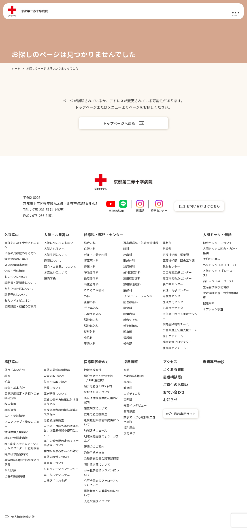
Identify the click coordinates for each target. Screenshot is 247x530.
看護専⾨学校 (213, 361)
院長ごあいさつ (14, 370)
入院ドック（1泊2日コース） (219, 273)
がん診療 (10, 470)
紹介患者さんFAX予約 (98, 386)
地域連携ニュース (95, 430)
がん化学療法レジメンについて (101, 472)
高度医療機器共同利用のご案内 (101, 400)
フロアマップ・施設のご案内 (21, 424)
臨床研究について (55, 393)
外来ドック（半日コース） (220, 265)
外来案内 (11, 234)
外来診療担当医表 (16, 265)
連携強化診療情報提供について (101, 422)
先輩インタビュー (135, 405)
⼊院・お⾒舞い (56, 234)
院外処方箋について (97, 464)
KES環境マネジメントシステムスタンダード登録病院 (21, 446)
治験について (52, 388)
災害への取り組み (55, 381)
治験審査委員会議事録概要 (101, 458)
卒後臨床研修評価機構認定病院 (21, 462)
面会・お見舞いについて (60, 266)
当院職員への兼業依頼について (101, 493)
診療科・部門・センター (103, 234)
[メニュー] (235, 11)
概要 (7, 376)
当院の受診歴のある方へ (20, 253)
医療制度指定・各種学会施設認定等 (21, 395)
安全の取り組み (54, 376)
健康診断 (209, 303)
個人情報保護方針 (22, 517)
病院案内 (11, 361)
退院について (53, 260)
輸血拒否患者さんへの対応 (61, 451)
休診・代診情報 (14, 271)
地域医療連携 (92, 370)
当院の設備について (57, 457)
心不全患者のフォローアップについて (101, 482)
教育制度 (129, 411)
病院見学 (129, 433)
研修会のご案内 (94, 446)
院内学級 (50, 278)
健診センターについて (217, 243)
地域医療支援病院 (16, 432)
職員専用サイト (185, 413)
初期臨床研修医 (134, 376)
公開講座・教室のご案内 (20, 306)
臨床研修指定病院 (16, 454)
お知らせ (170, 399)
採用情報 (131, 361)
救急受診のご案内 (16, 259)
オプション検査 (213, 309)
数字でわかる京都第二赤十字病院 (141, 419)
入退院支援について (97, 501)
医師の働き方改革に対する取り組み (61, 401)
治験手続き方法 (94, 452)
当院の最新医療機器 (57, 370)
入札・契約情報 (14, 415)
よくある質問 (174, 369)
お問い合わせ (174, 392)
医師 (126, 370)
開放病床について (95, 408)
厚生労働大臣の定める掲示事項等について (61, 443)
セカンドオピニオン (17, 300)
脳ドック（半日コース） (219, 281)
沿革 (7, 381)
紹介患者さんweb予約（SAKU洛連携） (98, 378)
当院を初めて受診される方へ (21, 245)
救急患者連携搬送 (95, 414)
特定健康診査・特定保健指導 (220, 295)
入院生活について (55, 254)
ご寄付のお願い (175, 384)
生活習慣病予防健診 (216, 287)
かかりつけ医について (19, 288)
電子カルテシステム (57, 475)
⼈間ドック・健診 (217, 234)
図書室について (54, 463)
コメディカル (132, 393)
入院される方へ (54, 248)
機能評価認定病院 (16, 438)
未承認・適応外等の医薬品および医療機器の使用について (61, 430)
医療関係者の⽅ (96, 361)
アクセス (170, 361)
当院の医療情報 (14, 476)
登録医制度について (97, 392)
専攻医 (128, 381)
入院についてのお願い (58, 243)
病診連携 (10, 410)
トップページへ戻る (119, 123)
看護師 (128, 388)
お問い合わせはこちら (203, 206)
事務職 (128, 399)
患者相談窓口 (174, 376)
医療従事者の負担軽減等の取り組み (61, 412)
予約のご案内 (211, 259)
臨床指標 (10, 404)
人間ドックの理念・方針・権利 (220, 250)
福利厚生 (129, 427)
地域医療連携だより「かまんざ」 (101, 438)
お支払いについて (16, 277)
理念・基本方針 (14, 388)
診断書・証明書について (20, 282)
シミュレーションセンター (61, 468)
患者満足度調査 (54, 420)
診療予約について (16, 294)
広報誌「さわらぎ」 (57, 480)
